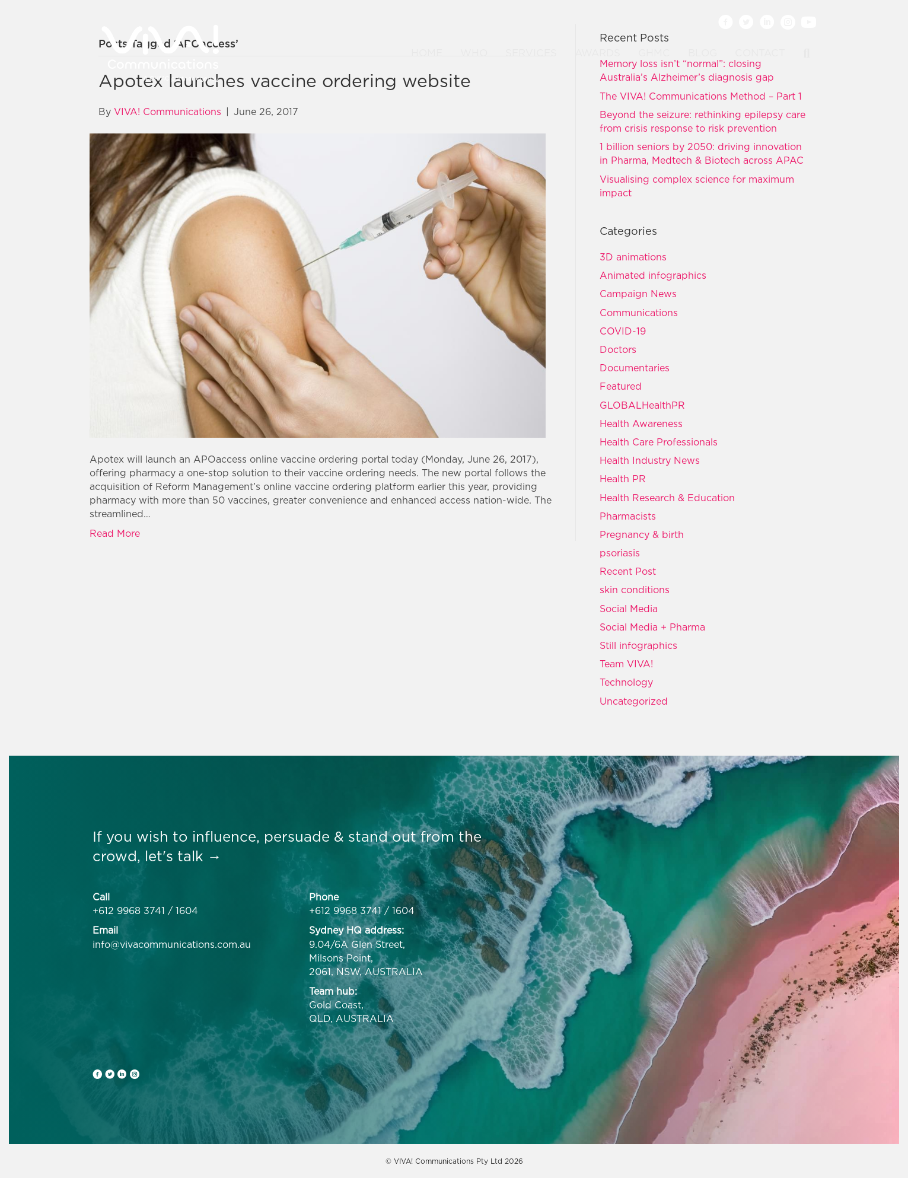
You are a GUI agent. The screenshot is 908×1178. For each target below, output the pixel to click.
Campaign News (638, 293)
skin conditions (635, 589)
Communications (639, 312)
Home (426, 52)
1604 (187, 910)
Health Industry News (650, 460)
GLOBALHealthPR (642, 405)
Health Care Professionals (659, 442)
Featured (621, 386)
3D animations (633, 256)
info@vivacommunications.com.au (172, 944)
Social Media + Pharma (652, 627)
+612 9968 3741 (129, 910)
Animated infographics (653, 275)
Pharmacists (628, 516)
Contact (760, 52)
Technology (626, 682)
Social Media (629, 608)
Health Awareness (641, 423)
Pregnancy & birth (642, 534)
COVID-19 (623, 331)
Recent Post (628, 571)
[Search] (802, 53)
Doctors (618, 349)
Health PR (623, 478)
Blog (702, 52)
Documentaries (635, 367)
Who (474, 52)
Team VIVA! (626, 663)
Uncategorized (634, 701)
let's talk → (183, 856)
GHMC (654, 52)
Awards (597, 52)
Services (531, 52)
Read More (115, 533)
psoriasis (620, 552)
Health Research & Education (667, 497)
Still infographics (638, 645)
